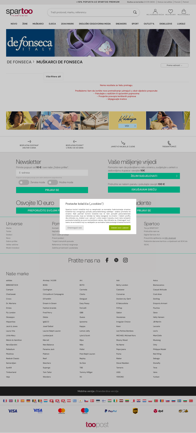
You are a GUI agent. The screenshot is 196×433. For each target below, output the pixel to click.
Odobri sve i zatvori (119, 228)
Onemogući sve (75, 228)
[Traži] (135, 12)
